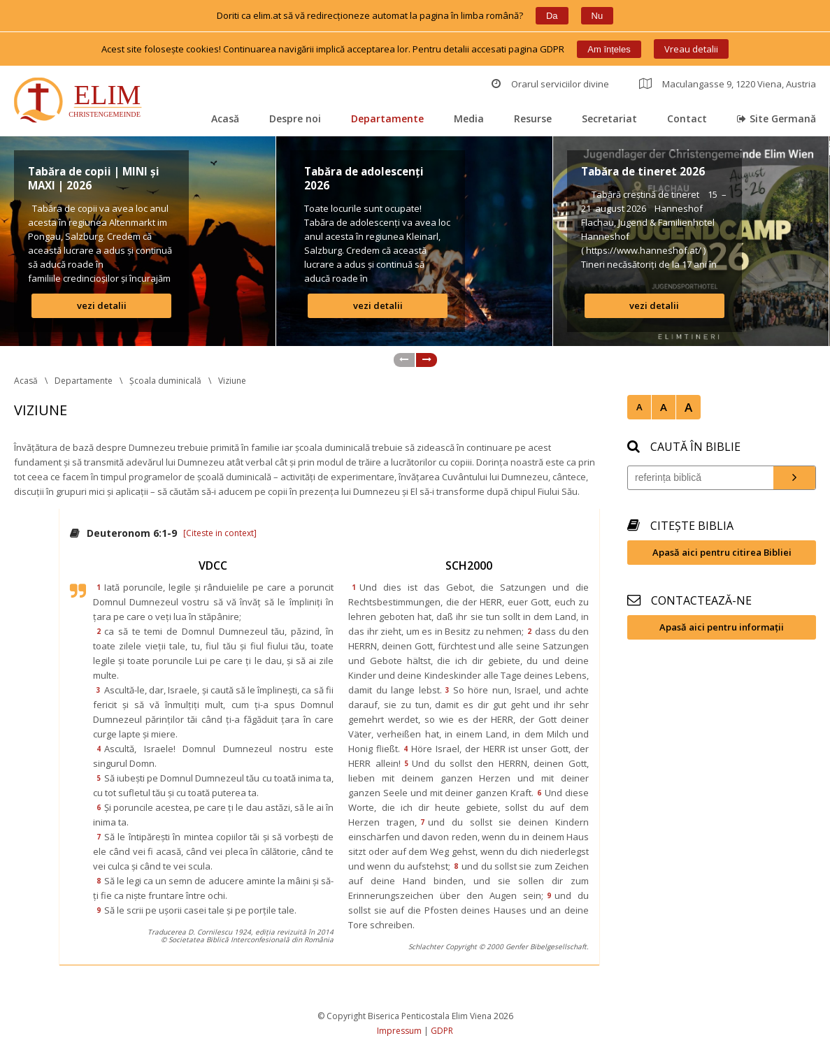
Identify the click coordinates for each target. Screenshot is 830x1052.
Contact (687, 118)
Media (469, 118)
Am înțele (608, 49)
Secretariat (609, 118)
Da (552, 15)
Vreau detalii (691, 49)
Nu (597, 15)
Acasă (225, 118)
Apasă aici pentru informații (721, 627)
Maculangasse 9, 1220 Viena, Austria (727, 84)
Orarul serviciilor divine (550, 84)
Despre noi (295, 118)
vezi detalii (102, 305)
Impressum (399, 1031)
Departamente (387, 118)
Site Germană (776, 118)
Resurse (533, 118)
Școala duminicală (165, 381)
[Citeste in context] (220, 533)
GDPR (442, 1031)
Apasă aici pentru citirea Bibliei (722, 552)
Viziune (232, 381)
